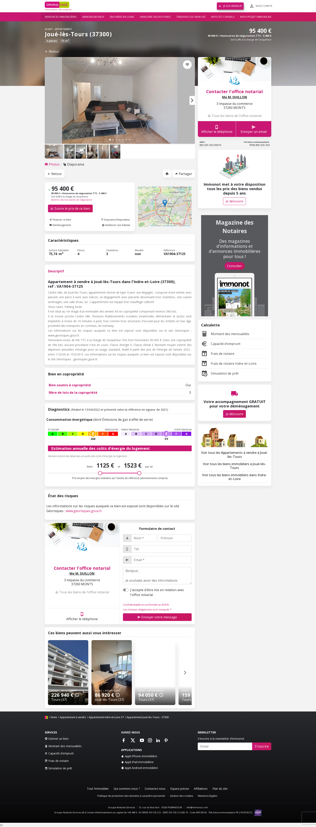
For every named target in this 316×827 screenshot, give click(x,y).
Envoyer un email (254, 129)
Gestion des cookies (181, 796)
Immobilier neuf (93, 17)
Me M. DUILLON (82, 574)
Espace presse (179, 789)
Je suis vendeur (230, 6)
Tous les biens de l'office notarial (82, 592)
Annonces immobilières (61, 17)
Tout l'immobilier (98, 789)
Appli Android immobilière (139, 768)
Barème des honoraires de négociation (71, 199)
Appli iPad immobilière (137, 762)
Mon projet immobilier (255, 17)
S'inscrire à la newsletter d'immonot (221, 739)
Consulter (234, 266)
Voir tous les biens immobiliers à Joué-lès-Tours (234, 466)
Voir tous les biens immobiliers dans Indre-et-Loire (234, 477)
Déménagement (60, 225)
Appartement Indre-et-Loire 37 (106, 717)
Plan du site (220, 789)
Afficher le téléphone (82, 616)
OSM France (186, 226)
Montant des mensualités (225, 334)
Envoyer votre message (157, 617)
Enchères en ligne (122, 17)
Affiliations (201, 789)
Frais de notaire (217, 353)
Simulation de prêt (220, 373)
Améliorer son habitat (116, 225)
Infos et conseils (223, 17)
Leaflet (152, 226)
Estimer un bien (57, 739)
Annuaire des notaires (155, 17)
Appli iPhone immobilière (139, 756)
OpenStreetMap (168, 226)
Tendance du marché (190, 17)
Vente (54, 717)
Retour (52, 51)
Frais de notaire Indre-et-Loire (229, 363)
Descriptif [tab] (56, 271)
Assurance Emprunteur (115, 219)
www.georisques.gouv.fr (84, 511)
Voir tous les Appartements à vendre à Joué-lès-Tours (234, 454)
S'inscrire (262, 746)
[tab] (52, 164)
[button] (192, 100)
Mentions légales (207, 796)
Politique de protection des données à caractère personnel (131, 796)
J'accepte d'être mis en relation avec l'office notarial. (157, 592)
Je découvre (234, 201)
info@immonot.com (197, 807)
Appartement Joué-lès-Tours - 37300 (148, 717)
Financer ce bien (60, 219)
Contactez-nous (155, 789)
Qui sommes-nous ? (127, 789)
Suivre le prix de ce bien (70, 208)
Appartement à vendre (73, 717)
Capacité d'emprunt (220, 344)
